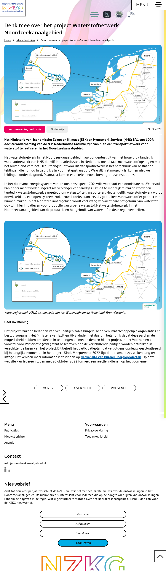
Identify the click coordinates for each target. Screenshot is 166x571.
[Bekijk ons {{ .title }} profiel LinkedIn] (7, 469)
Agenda (9, 442)
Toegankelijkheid (96, 436)
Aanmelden (83, 543)
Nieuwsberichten (25, 40)
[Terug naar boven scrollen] (160, 556)
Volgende (119, 388)
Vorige (49, 388)
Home (7, 40)
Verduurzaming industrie (25, 129)
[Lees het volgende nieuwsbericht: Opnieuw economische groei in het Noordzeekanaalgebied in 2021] (4, 399)
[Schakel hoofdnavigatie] (148, 5)
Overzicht (83, 388)
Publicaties (11, 430)
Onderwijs (57, 129)
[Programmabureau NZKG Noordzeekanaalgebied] (13, 8)
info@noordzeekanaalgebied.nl (25, 463)
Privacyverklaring (96, 430)
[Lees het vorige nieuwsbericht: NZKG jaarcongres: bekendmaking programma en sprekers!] (4, 392)
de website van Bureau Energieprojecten (111, 357)
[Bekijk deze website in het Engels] (157, 15)
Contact (12, 456)
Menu (9, 424)
